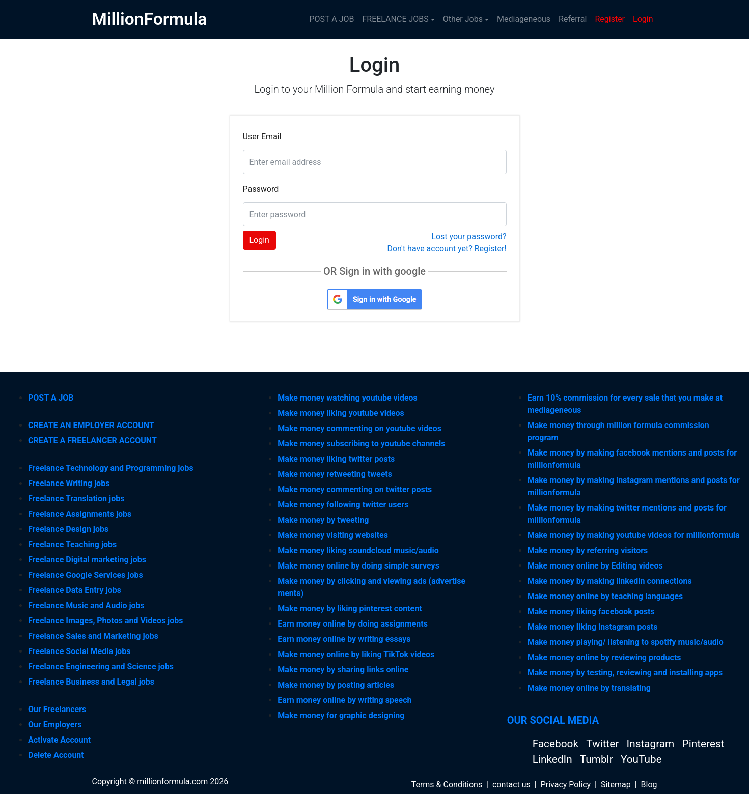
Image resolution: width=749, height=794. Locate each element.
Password (261, 189)
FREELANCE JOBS (395, 19)
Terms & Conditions (447, 784)
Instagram (652, 744)
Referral (573, 19)
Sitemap (616, 784)
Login (643, 19)
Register (610, 19)
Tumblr (598, 759)
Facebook (557, 744)
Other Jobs (463, 19)
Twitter (603, 744)
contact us (511, 784)
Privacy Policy (566, 784)
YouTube (641, 759)
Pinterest (703, 744)
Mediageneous (523, 19)
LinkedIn (554, 759)
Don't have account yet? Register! (446, 248)
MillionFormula (149, 19)
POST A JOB (331, 19)
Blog (649, 784)
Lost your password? (468, 236)
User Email (262, 136)
